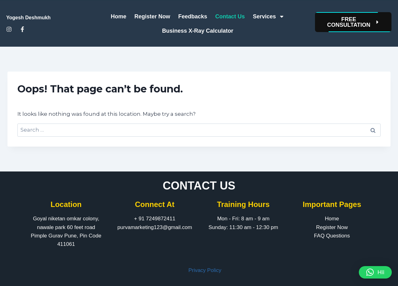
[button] (375, 272)
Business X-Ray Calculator (197, 31)
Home (118, 16)
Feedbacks (192, 16)
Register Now (152, 16)
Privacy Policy (205, 270)
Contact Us (230, 16)
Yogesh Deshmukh (28, 17)
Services (269, 16)
